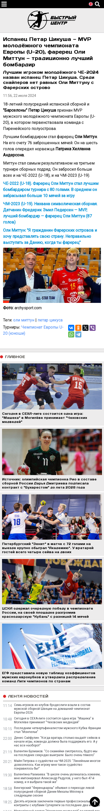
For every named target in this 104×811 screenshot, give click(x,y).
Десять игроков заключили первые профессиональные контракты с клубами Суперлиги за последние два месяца (57, 803)
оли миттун (23, 320)
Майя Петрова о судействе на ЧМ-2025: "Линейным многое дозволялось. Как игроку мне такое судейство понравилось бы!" (57, 764)
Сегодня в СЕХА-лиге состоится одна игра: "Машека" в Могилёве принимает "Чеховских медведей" (54, 720)
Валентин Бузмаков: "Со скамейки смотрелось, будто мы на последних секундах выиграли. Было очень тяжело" (55, 753)
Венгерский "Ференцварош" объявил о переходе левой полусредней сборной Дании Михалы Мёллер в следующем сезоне (54, 791)
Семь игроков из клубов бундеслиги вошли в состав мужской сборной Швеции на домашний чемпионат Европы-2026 (52, 708)
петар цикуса (50, 320)
